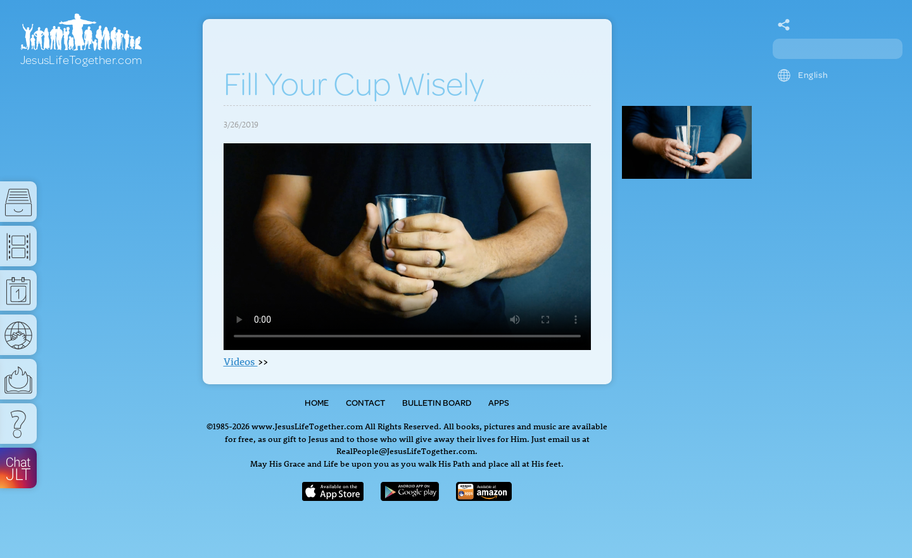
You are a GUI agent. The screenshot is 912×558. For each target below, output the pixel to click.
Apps (498, 402)
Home (317, 402)
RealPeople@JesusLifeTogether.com (405, 450)
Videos (241, 361)
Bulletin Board (436, 402)
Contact (365, 402)
